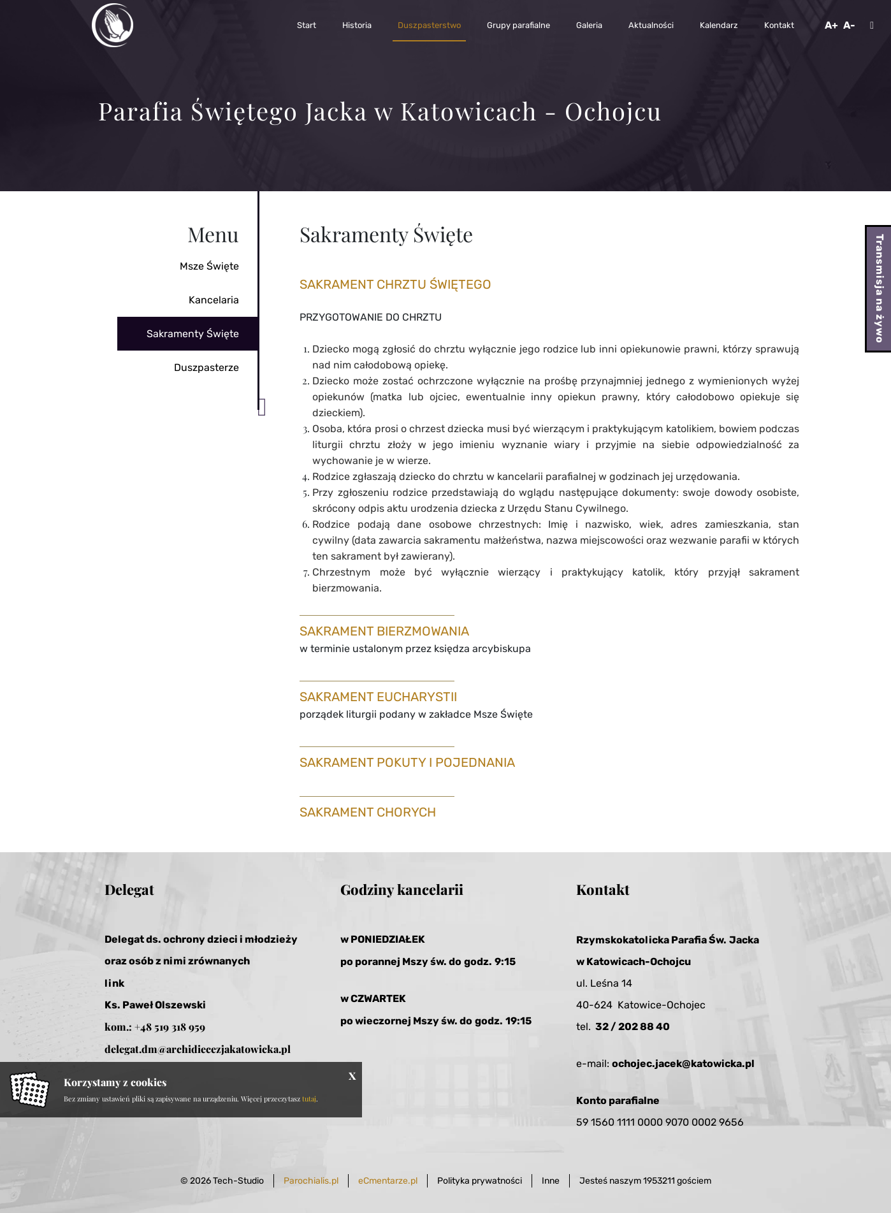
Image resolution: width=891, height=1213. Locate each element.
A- (849, 25)
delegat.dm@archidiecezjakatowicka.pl (198, 1049)
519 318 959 (179, 1026)
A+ (831, 25)
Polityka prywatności (479, 1180)
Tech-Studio (238, 1180)
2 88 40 (651, 1027)
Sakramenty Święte (193, 334)
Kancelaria (214, 300)
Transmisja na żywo (880, 289)
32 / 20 (613, 1027)
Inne (551, 1180)
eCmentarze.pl (387, 1180)
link (114, 983)
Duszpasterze (206, 367)
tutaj (309, 1098)
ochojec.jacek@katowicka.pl (683, 1063)
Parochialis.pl (311, 1180)
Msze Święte (209, 266)
